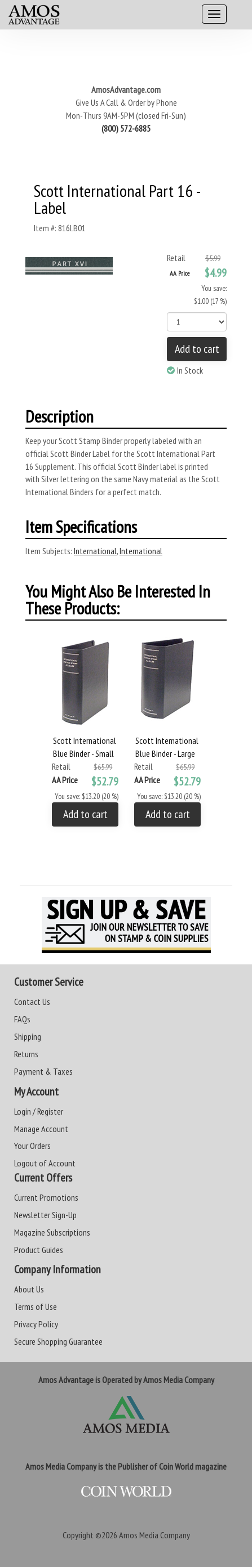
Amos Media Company (154, 1535)
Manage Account (41, 1128)
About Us (29, 1289)
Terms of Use (35, 1306)
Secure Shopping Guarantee (58, 1341)
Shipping (27, 1036)
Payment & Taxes (43, 1071)
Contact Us (32, 1001)
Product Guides (38, 1249)
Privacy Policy (36, 1324)
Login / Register (38, 1111)
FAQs (22, 1019)
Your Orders (32, 1145)
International (95, 550)
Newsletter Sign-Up (45, 1214)
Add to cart (197, 349)
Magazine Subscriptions (52, 1232)
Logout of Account (45, 1163)
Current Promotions (46, 1197)
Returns (26, 1053)
